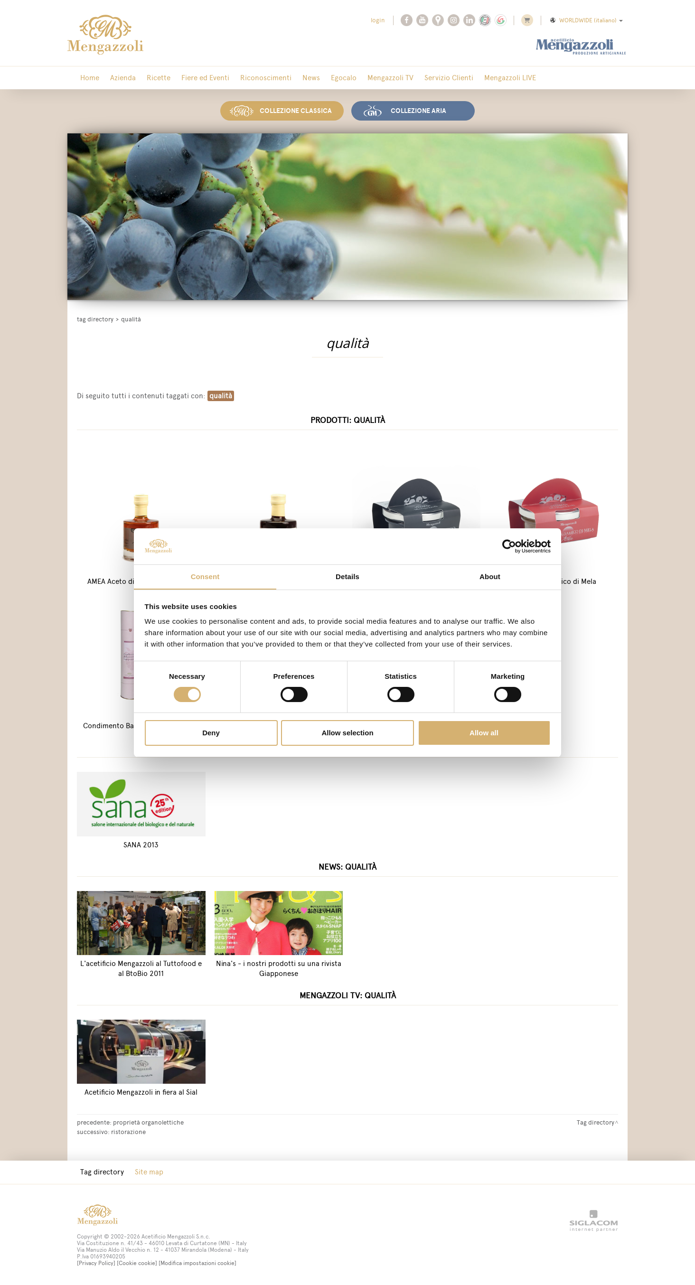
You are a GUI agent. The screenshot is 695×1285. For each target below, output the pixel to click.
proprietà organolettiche (148, 1121)
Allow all (484, 733)
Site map (144, 1171)
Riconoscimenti (250, 78)
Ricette (150, 78)
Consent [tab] (205, 576)
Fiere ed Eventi (193, 78)
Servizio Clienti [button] (420, 78)
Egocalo (322, 78)
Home (87, 78)
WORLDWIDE (586, 20)
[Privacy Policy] (96, 1262)
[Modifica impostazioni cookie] (197, 1262)
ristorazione (128, 1131)
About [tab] (489, 576)
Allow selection (347, 733)
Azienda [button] (118, 78)
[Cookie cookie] (137, 1262)
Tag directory (95, 317)
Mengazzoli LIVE (478, 78)
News (292, 78)
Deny (211, 733)
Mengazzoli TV (365, 78)
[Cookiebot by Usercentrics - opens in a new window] (509, 546)
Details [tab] (347, 576)
